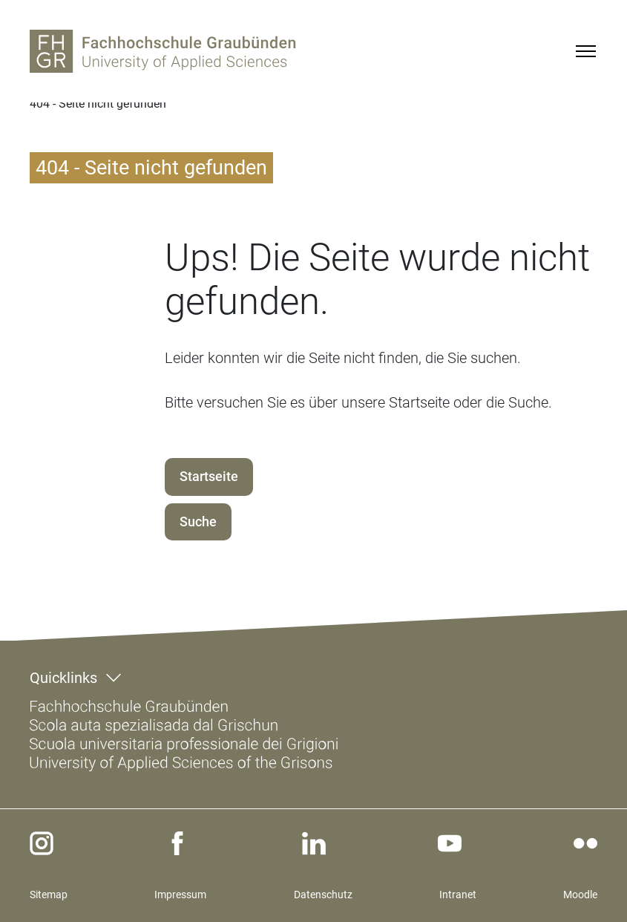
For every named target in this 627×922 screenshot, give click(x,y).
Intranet (457, 894)
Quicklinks (63, 677)
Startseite (209, 476)
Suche (198, 521)
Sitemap (49, 894)
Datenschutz (323, 894)
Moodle (580, 894)
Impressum (180, 894)
